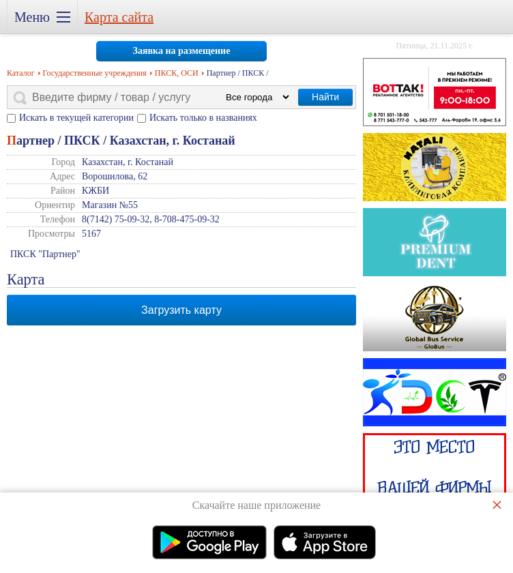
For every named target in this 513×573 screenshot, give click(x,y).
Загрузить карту (181, 310)
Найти (325, 96)
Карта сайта (119, 17)
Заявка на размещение (182, 51)
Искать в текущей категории (76, 118)
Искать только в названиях (203, 118)
